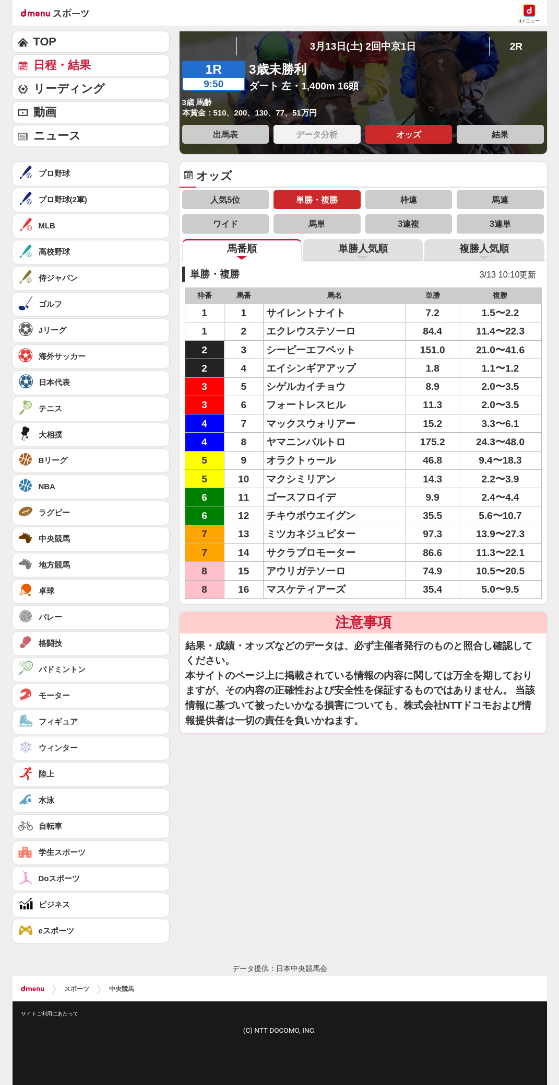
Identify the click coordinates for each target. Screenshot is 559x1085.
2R (516, 46)
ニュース (57, 135)
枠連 (408, 199)
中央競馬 (121, 988)
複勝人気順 (484, 248)
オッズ (408, 134)
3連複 (408, 223)
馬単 (316, 223)
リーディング (69, 88)
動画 (44, 112)
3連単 (500, 223)
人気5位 (225, 199)
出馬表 (225, 134)
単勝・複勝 (317, 199)
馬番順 (242, 248)
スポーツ (76, 988)
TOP (44, 41)
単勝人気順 (363, 248)
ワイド (225, 223)
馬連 (500, 199)
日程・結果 (62, 65)
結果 (500, 134)
